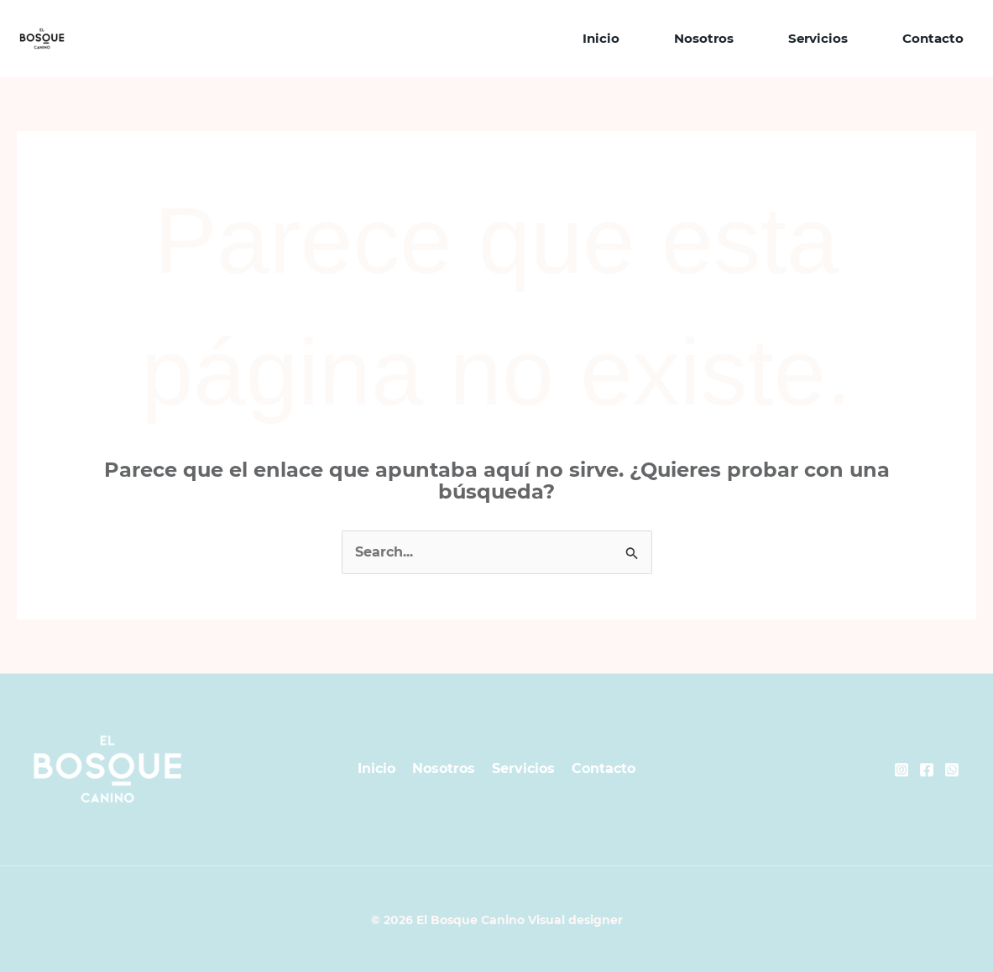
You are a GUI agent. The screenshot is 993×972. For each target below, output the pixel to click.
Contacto (933, 38)
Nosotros (704, 38)
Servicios (818, 38)
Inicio (601, 38)
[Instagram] (901, 769)
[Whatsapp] (951, 769)
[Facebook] (926, 769)
